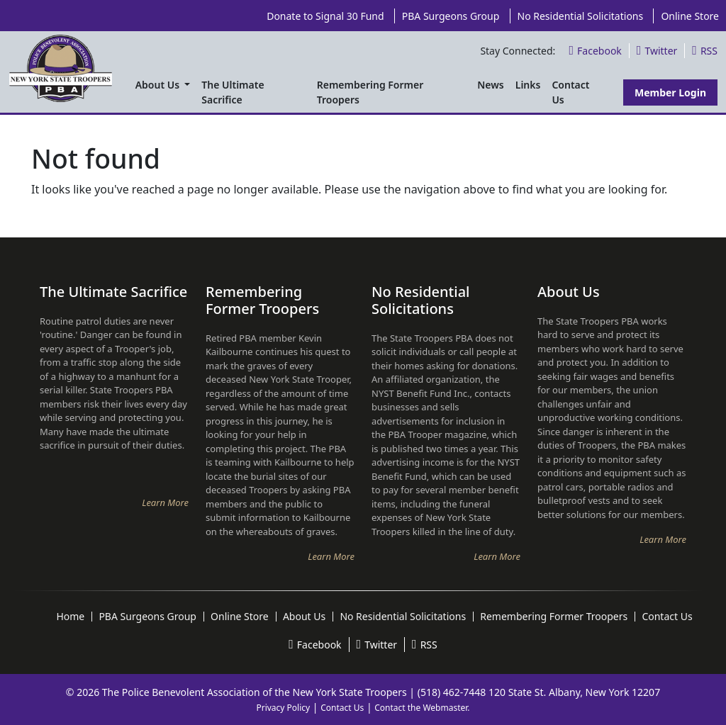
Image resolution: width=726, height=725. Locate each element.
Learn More (165, 502)
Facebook (595, 50)
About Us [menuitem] (158, 84)
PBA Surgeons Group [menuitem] (451, 16)
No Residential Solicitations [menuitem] (581, 16)
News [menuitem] (490, 84)
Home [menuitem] (70, 617)
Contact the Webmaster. (421, 708)
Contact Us (342, 708)
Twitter (657, 50)
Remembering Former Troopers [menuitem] (370, 92)
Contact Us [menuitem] (570, 92)
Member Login (670, 92)
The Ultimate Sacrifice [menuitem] (232, 92)
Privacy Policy (283, 708)
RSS (704, 50)
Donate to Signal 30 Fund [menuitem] (325, 16)
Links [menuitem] (528, 84)
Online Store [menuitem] (690, 16)
